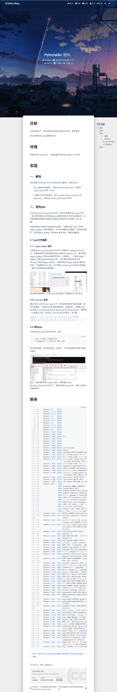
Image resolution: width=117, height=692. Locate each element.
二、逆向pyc (106, 139)
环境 (101, 131)
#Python (35, 665)
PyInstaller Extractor (46, 183)
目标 (101, 128)
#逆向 (42, 665)
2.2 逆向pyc (107, 144)
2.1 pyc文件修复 (109, 142)
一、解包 (104, 136)
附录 (101, 147)
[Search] (105, 4)
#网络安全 (48, 665)
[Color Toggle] (109, 4)
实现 (101, 133)
